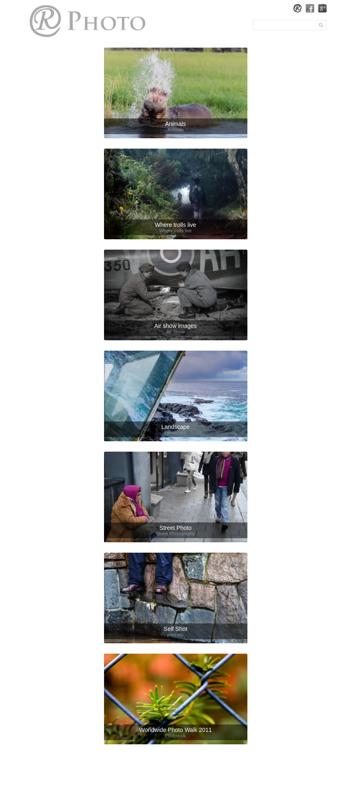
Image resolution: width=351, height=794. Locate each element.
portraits (175, 634)
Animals (175, 129)
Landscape (176, 432)
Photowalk (175, 735)
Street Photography (175, 533)
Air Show (175, 331)
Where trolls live (175, 230)
